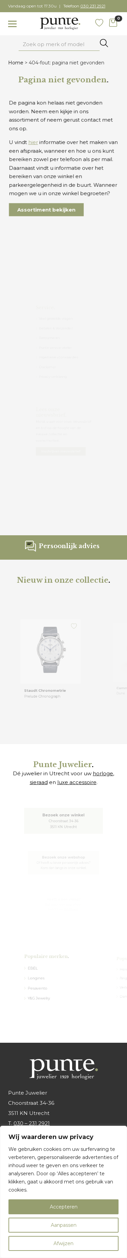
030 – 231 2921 (32, 1123)
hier (35, 144)
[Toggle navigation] (12, 24)
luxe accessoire (77, 782)
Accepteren (64, 1207)
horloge (103, 773)
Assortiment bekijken (47, 205)
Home (15, 63)
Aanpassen (64, 1225)
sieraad (39, 782)
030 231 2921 (92, 5)
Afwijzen (63, 1243)
